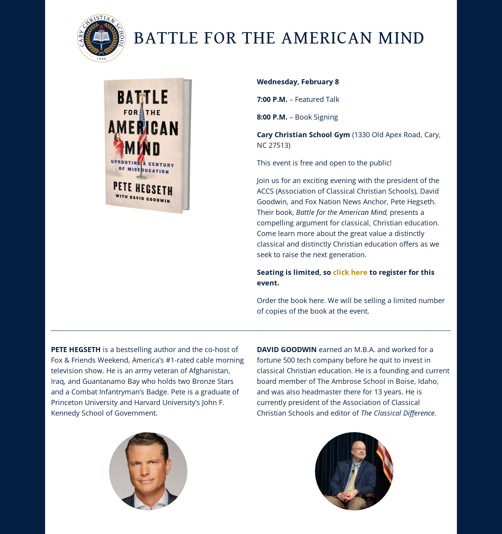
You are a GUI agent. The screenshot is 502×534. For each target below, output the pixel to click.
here (316, 300)
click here (350, 272)
